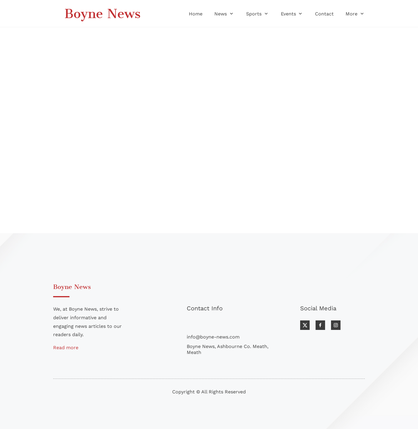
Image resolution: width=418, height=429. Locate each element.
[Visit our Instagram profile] (336, 325)
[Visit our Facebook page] (320, 325)
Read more (65, 347)
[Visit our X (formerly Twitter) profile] (305, 325)
